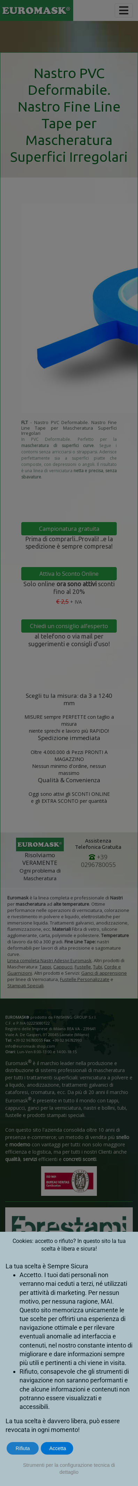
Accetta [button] (57, 1448)
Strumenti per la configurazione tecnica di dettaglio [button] (69, 1468)
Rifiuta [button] (23, 1448)
